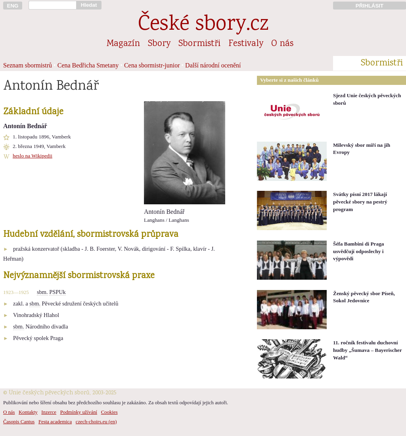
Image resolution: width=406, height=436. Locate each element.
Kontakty (28, 412)
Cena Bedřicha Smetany (88, 65)
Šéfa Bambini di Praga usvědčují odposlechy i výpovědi (358, 251)
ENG (13, 6)
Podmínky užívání (78, 412)
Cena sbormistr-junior (152, 65)
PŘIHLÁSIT (369, 6)
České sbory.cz (203, 25)
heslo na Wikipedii (32, 156)
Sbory (159, 44)
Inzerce (48, 412)
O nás (282, 44)
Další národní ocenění (213, 65)
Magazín (123, 44)
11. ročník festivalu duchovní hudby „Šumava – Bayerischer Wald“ (367, 350)
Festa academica (55, 421)
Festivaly (245, 44)
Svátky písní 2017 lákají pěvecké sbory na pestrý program (360, 201)
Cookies (109, 412)
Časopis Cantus (18, 421)
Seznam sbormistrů (27, 65)
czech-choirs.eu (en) (96, 421)
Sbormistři (199, 44)
